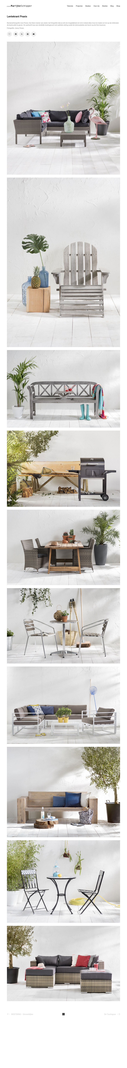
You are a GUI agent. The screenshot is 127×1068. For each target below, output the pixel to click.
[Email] (33, 34)
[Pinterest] (27, 34)
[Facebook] (15, 34)
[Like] (9, 34)
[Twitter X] (21, 34)
